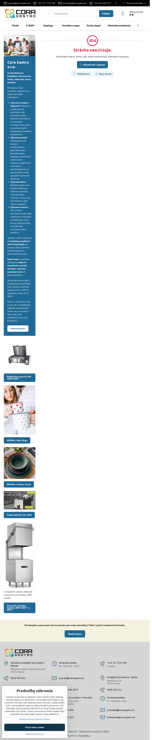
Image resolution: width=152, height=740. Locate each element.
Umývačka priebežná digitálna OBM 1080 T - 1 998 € (18, 607)
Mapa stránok (103, 73)
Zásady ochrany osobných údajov (94, 731)
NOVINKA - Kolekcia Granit (19, 484)
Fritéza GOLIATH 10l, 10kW (19, 515)
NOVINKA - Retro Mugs (17, 440)
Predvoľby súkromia (68, 731)
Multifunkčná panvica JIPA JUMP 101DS (19, 377)
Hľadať (106, 13)
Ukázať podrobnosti (35, 734)
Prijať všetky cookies (34, 727)
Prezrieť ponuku (18, 328)
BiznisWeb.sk (85, 735)
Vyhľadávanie (81, 73)
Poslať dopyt (74, 633)
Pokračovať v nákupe (92, 65)
